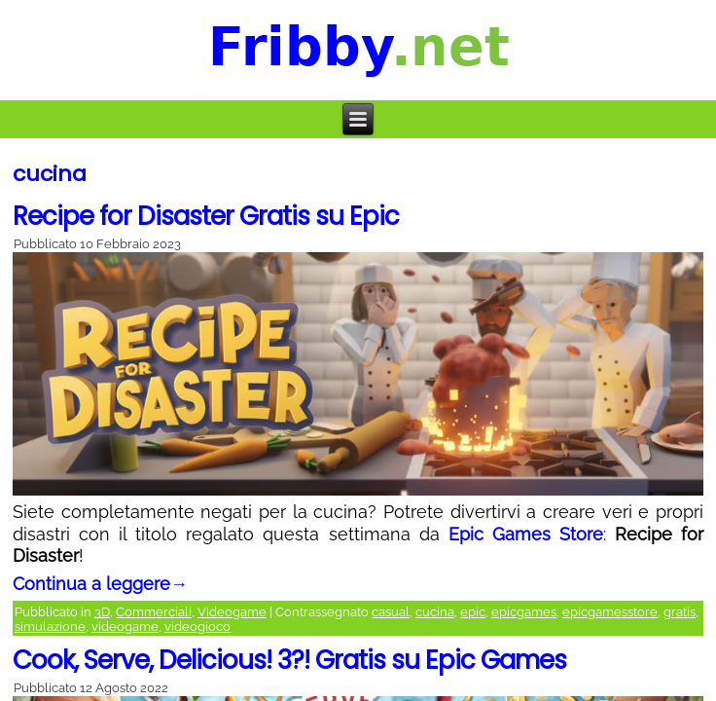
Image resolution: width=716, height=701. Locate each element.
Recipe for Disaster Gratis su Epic (206, 216)
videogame (125, 626)
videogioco (197, 626)
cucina (434, 612)
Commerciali (154, 612)
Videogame (232, 612)
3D (102, 612)
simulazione (50, 626)
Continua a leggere (100, 583)
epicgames (523, 612)
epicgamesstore (610, 612)
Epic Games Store (525, 534)
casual (391, 612)
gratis (679, 612)
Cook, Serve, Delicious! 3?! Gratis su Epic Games (289, 660)
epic (472, 612)
